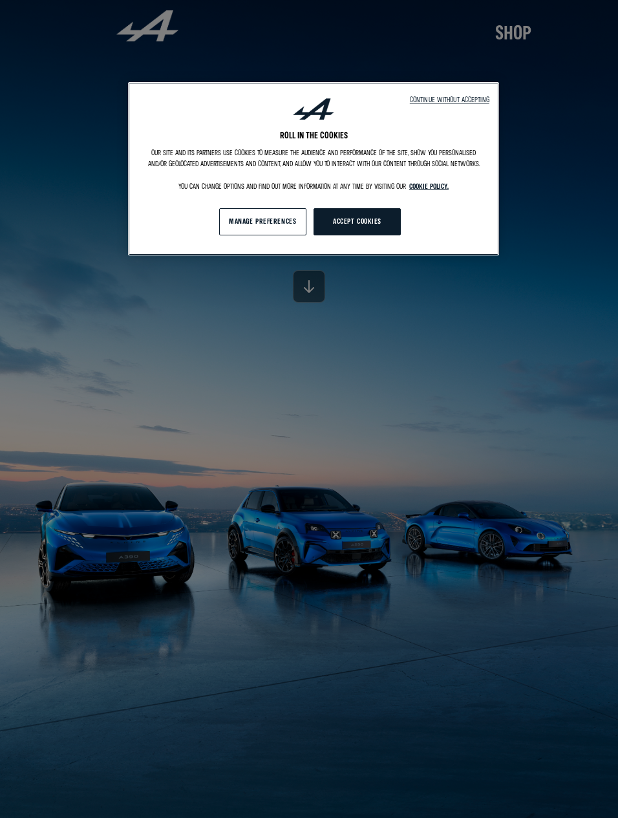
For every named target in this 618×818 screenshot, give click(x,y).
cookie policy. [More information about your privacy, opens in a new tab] (429, 186)
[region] (313, 168)
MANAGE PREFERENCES (262, 221)
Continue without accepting (449, 99)
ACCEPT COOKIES (357, 221)
